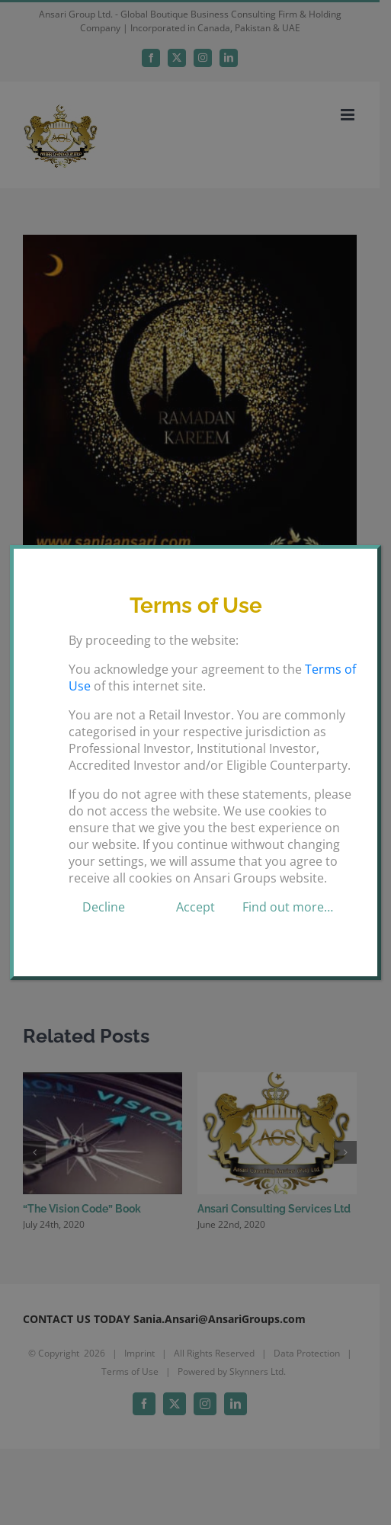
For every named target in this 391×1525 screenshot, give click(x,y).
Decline (103, 907)
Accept (195, 907)
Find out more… (287, 907)
